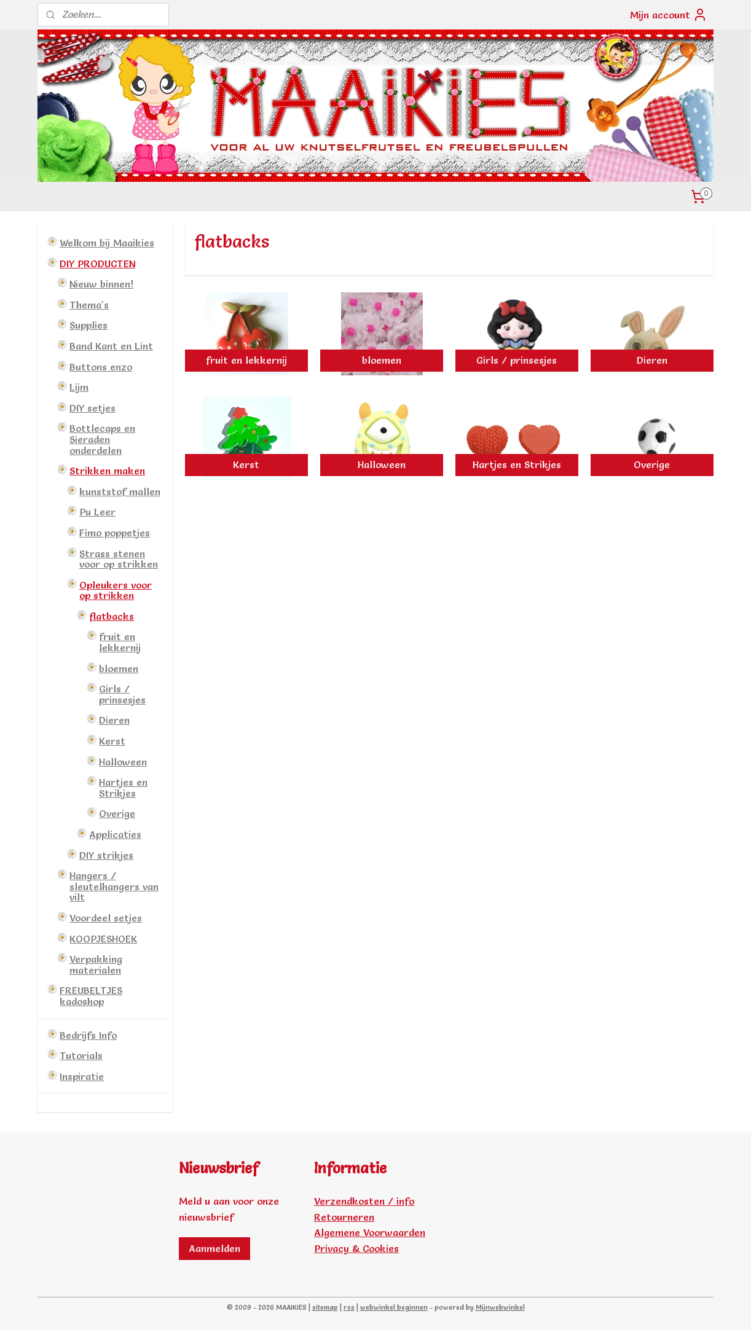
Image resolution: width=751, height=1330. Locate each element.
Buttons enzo (100, 367)
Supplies (88, 325)
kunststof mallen (119, 491)
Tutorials (81, 1055)
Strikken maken (107, 470)
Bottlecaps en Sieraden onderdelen (102, 439)
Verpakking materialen (95, 964)
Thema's (89, 305)
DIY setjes (92, 408)
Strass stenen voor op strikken (118, 559)
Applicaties (115, 834)
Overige (117, 813)
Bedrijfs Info (88, 1035)
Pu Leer (97, 512)
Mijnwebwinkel (500, 1307)
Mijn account (668, 14)
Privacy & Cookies (356, 1248)
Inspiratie (82, 1076)
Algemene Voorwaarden (369, 1232)
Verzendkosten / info (364, 1201)
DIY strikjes (106, 855)
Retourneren (344, 1217)
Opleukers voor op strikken (115, 590)
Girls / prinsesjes (122, 694)
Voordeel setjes (105, 918)
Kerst (112, 741)
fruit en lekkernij (120, 642)
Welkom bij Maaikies (107, 243)
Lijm (78, 387)
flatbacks (111, 616)
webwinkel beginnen (394, 1307)
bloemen (118, 668)
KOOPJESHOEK (103, 939)
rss (349, 1307)
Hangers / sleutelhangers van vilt (114, 886)
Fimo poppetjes (114, 532)
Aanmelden (214, 1248)
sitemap (325, 1307)
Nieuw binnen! (101, 284)
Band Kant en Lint (111, 346)
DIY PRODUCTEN (97, 263)
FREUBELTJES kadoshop (91, 995)
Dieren (114, 720)
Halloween (123, 762)
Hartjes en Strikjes (123, 787)
